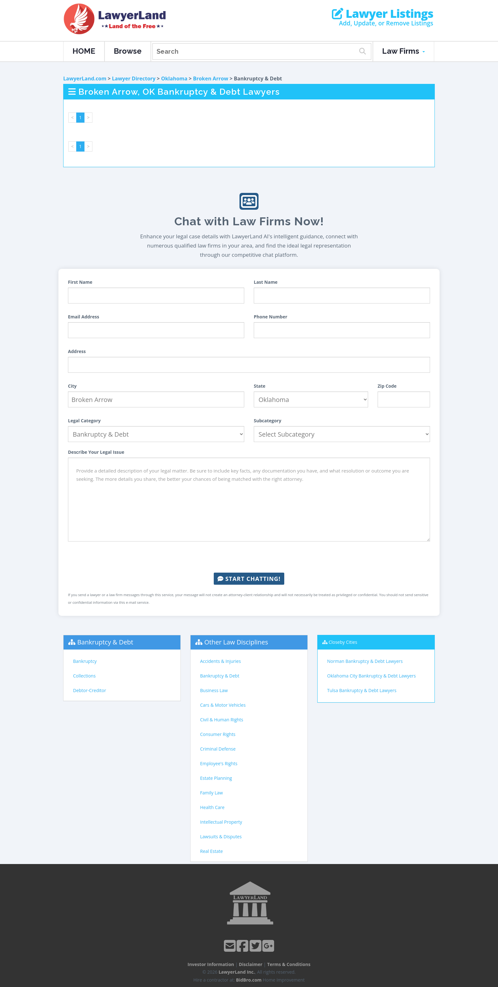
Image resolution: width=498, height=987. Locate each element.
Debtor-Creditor (89, 690)
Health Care (212, 807)
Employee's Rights (218, 763)
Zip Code (387, 386)
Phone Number (270, 317)
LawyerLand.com (84, 78)
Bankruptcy (85, 661)
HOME (83, 51)
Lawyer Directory (133, 78)
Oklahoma (174, 78)
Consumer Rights (217, 734)
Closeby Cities (343, 642)
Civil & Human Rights (221, 720)
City (72, 386)
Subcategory (267, 421)
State (260, 386)
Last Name (266, 282)
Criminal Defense (218, 749)
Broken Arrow (210, 78)
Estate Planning (216, 778)
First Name (80, 282)
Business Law (214, 690)
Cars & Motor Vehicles (223, 705)
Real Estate (211, 851)
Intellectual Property (221, 822)
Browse (128, 51)
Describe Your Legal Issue (96, 452)
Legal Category (84, 421)
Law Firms (403, 51)
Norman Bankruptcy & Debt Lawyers (365, 661)
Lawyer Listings (382, 13)
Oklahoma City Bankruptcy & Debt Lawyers (371, 676)
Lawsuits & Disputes (221, 837)
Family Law (211, 793)
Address (77, 351)
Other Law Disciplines (236, 642)
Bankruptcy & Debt (105, 642)
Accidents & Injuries (220, 661)
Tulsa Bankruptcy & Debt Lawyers (361, 690)
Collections (84, 676)
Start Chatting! (249, 578)
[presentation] (249, 557)
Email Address (83, 317)
